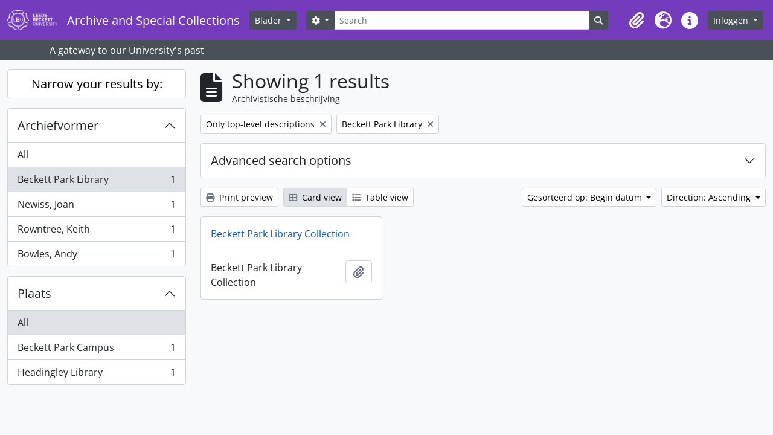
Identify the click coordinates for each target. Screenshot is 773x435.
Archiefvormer (58, 125)
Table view (380, 197)
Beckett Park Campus (96, 350)
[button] (636, 20)
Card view (315, 197)
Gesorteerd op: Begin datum (585, 197)
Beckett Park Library (96, 182)
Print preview (239, 197)
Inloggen (732, 20)
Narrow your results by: (96, 84)
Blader (269, 20)
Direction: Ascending (710, 197)
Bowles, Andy (96, 256)
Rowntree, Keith (96, 232)
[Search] (461, 20)
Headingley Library (96, 374)
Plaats (34, 293)
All (23, 154)
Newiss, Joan (96, 207)
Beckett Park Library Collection (280, 233)
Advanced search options (281, 160)
